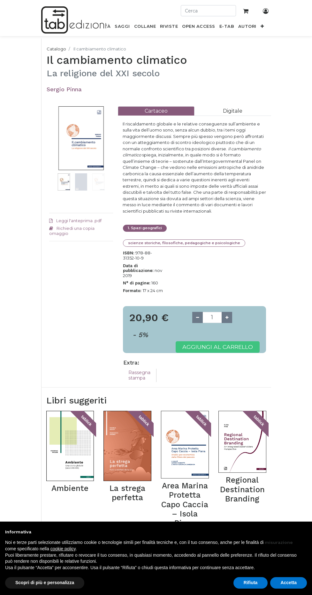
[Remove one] (197, 317)
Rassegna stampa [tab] (139, 375)
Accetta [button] (288, 582)
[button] (262, 27)
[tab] (156, 111)
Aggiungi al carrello (217, 346)
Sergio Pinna (64, 89)
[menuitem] (122, 27)
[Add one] (227, 317)
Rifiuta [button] (251, 582)
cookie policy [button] (63, 548)
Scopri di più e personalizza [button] (44, 582)
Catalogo (56, 48)
